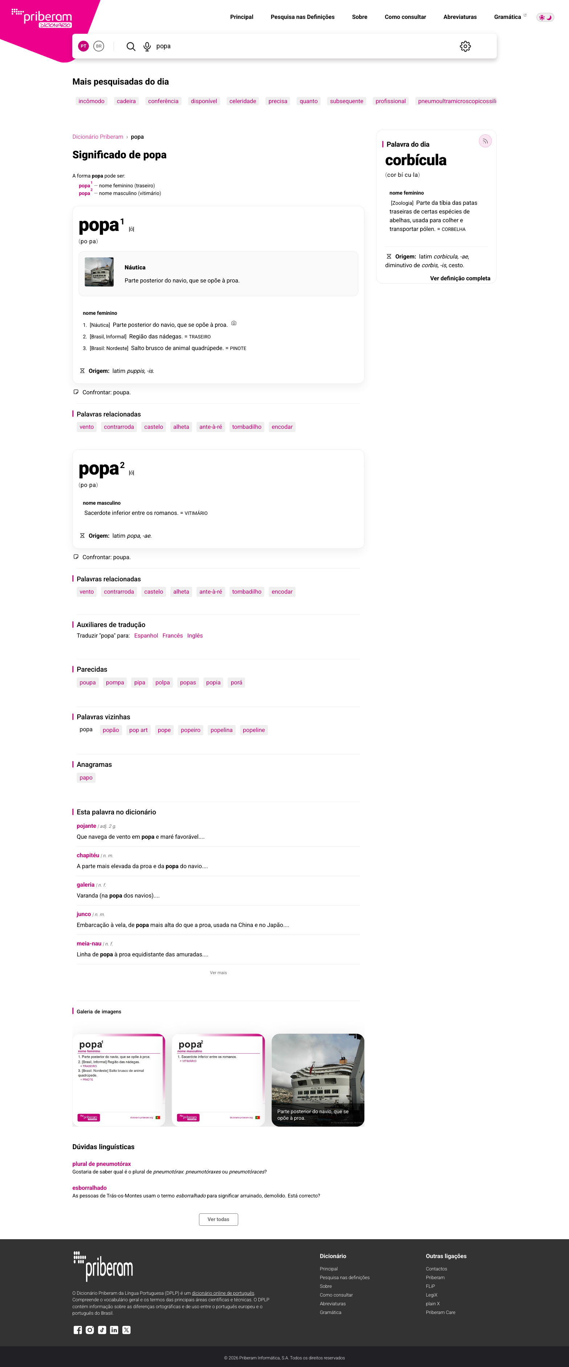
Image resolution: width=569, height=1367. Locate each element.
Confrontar (96, 392)
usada (421, 220)
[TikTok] (102, 1333)
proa (232, 280)
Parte (131, 280)
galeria (85, 884)
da (434, 202)
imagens (112, 1012)
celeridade (242, 101)
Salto (137, 348)
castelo (153, 426)
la (415, 174)
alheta (181, 426)
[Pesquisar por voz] (147, 46)
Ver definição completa (460, 278)
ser (120, 176)
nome (105, 186)
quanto (309, 101)
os (149, 512)
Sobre (359, 16)
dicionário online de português (223, 1293)
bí (400, 174)
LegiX (432, 1295)
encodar (282, 426)
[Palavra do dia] (485, 140)
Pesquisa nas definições (344, 1278)
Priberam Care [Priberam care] (440, 1312)
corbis (429, 265)
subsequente (347, 101)
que (193, 280)
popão (111, 730)
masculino (125, 193)
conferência (163, 101)
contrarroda (119, 426)
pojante (86, 825)
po (84, 241)
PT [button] (83, 46)
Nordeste (116, 348)
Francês (173, 635)
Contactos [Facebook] (436, 1269)
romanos (165, 512)
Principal (241, 16)
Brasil (97, 337)
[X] (126, 1333)
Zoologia (402, 203)
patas (470, 202)
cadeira (126, 101)
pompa (115, 682)
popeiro (191, 730)
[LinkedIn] (114, 1333)
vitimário (149, 193)
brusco (155, 348)
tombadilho (247, 426)
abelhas (400, 220)
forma (84, 176)
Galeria (85, 1012)
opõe (214, 280)
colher (450, 220)
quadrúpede (207, 348)
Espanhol (146, 635)
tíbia (445, 202)
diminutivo (398, 265)
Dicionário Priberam (97, 136)
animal (181, 348)
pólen (427, 228)
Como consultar (405, 16)
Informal (115, 337)
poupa (121, 392)
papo (86, 777)
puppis (135, 370)
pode (110, 176)
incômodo (91, 101)
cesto (456, 265)
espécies (450, 211)
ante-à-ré (210, 426)
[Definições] (466, 46)
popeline (254, 730)
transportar (404, 228)
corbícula (416, 160)
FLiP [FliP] (430, 1286)
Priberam (435, 1278)
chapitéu (88, 855)
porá (236, 682)
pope (164, 730)
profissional (391, 101)
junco (84, 914)
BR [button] (99, 46)
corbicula (446, 256)
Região (138, 336)
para (435, 220)
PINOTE (238, 348)
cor (391, 174)
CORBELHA (454, 229)
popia (213, 682)
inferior (121, 512)
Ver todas (218, 1219)
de (168, 348)
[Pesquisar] (130, 46)
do (168, 280)
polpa (162, 682)
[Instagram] (90, 1333)
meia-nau (89, 943)
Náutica (135, 267)
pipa (140, 682)
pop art (138, 730)
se (203, 280)
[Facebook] (77, 1333)
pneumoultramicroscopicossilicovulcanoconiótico (482, 101)
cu (408, 174)
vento (86, 426)
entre (138, 512)
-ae (146, 535)
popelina (221, 730)
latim (119, 370)
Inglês (195, 635)
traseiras (401, 211)
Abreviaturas (460, 16)
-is (150, 370)
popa (97, 176)
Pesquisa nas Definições (303, 16)
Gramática (511, 16)
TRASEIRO (200, 336)
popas (188, 682)
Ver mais (218, 972)
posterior (151, 280)
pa (92, 241)
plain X (433, 1304)
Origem (98, 370)
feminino (123, 186)
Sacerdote (97, 512)
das (153, 336)
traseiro (144, 186)
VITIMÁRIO (196, 513)
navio (180, 280)
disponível (204, 101)
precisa (278, 101)
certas (429, 211)
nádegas (170, 336)
